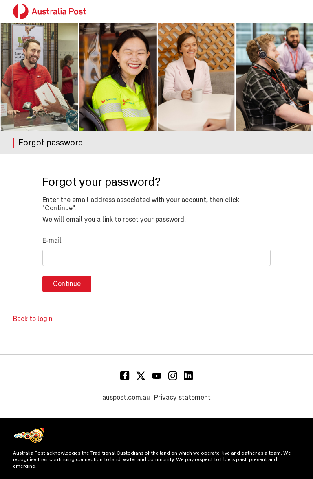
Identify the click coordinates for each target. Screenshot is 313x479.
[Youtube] (156, 375)
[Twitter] (140, 375)
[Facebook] (125, 375)
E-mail (52, 240)
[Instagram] (172, 375)
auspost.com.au (126, 397)
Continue (67, 283)
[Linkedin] (188, 375)
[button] (295, 11)
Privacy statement (182, 397)
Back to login (33, 318)
